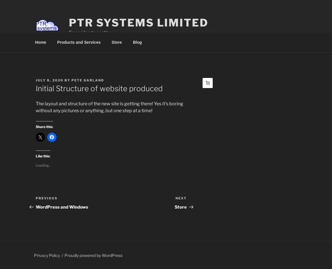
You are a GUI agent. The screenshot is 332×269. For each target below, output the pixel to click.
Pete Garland (87, 80)
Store (117, 42)
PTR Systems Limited (138, 22)
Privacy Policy (47, 255)
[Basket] (208, 83)
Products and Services (79, 42)
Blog (137, 42)
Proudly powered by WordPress (93, 255)
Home (40, 42)
